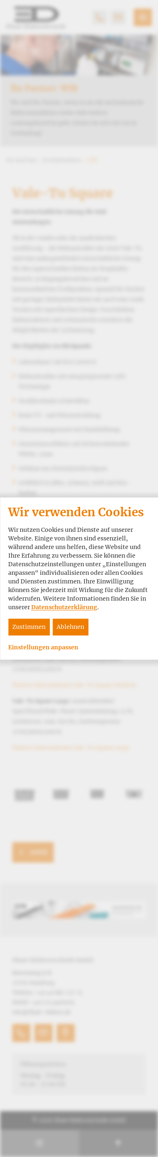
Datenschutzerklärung (64, 607)
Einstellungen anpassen (43, 647)
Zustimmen (29, 626)
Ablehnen (70, 626)
